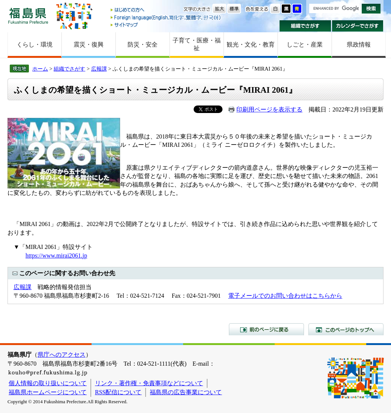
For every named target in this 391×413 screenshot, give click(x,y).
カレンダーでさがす (357, 26)
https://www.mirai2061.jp (56, 255)
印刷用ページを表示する (269, 109)
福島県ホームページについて (48, 392)
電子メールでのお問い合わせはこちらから (285, 295)
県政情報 (359, 44)
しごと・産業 (305, 44)
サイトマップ (166, 24)
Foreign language (166, 17)
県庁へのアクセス (62, 354)
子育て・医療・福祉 (197, 44)
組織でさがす (305, 26)
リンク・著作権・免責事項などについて (149, 383)
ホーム (40, 69)
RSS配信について (118, 392)
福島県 (28, 15)
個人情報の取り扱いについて (48, 383)
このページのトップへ (345, 329)
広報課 (99, 69)
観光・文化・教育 (251, 44)
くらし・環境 (35, 44)
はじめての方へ (166, 10)
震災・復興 (89, 44)
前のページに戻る (266, 329)
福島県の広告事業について (186, 392)
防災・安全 (143, 44)
